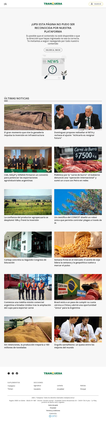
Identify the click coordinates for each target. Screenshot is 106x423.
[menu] (19, 4)
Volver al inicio (53, 50)
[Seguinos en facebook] (17, 373)
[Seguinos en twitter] (9, 373)
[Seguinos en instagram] (13, 373)
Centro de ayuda (53, 405)
